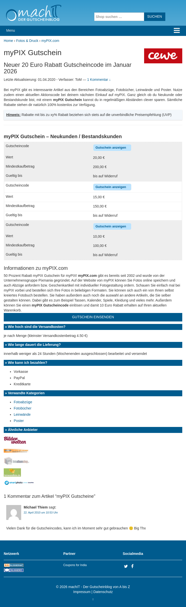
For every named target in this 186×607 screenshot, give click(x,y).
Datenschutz (103, 592)
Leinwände (22, 414)
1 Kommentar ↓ (99, 80)
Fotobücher (22, 408)
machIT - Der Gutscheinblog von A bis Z (99, 587)
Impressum (82, 592)
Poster (19, 421)
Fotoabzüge (23, 402)
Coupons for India (75, 565)
